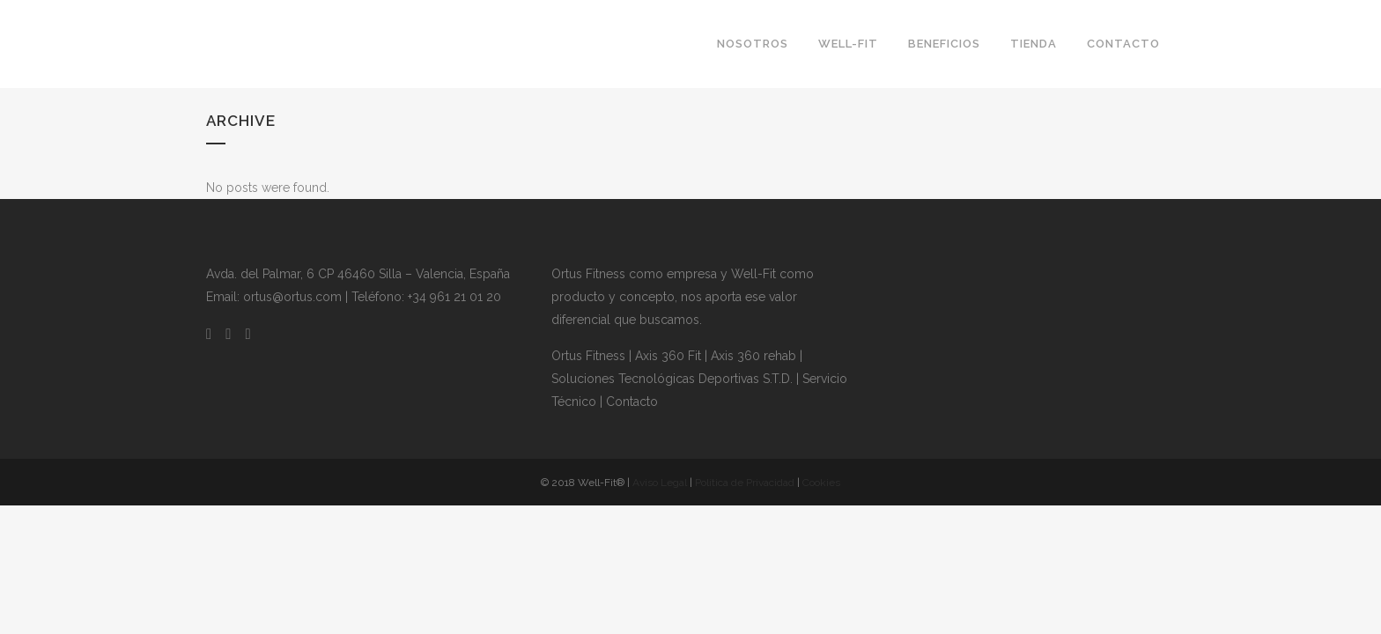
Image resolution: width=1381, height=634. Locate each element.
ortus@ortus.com (292, 297)
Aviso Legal (659, 482)
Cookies (821, 482)
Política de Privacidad (744, 482)
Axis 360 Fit (668, 356)
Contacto (632, 401)
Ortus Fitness (588, 356)
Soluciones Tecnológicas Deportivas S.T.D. (672, 379)
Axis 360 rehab (753, 356)
